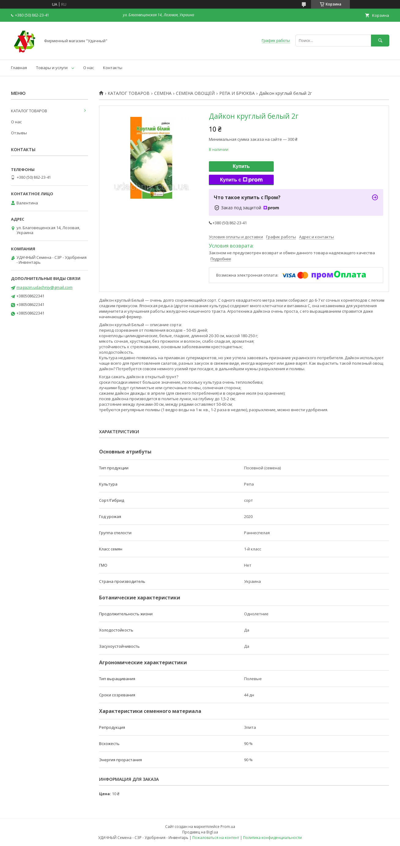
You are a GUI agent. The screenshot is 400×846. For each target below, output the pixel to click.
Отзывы (19, 133)
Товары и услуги (52, 67)
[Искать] (380, 41)
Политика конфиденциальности (272, 837)
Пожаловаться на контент (215, 837)
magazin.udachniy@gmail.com (44, 287)
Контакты (112, 67)
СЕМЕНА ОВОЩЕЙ (195, 93)
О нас (88, 67)
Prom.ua (227, 826)
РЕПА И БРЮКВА (237, 93)
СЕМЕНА (163, 93)
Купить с (241, 180)
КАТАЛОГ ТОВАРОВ (129, 93)
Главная (19, 67)
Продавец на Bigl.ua (200, 832)
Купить (241, 166)
